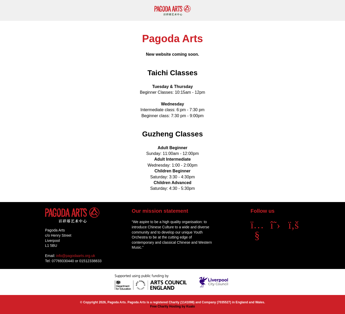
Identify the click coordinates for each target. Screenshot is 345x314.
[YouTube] (257, 235)
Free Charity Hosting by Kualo (172, 306)
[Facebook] (293, 225)
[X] (275, 225)
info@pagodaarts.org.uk (75, 256)
